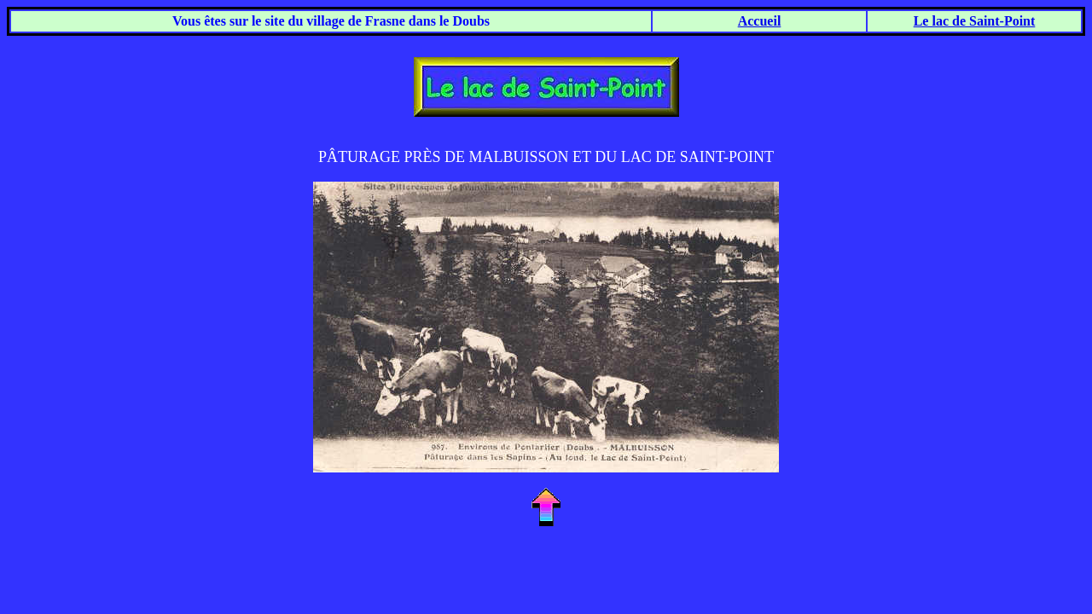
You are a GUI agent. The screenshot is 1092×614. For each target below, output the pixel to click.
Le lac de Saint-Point (975, 21)
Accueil (759, 21)
